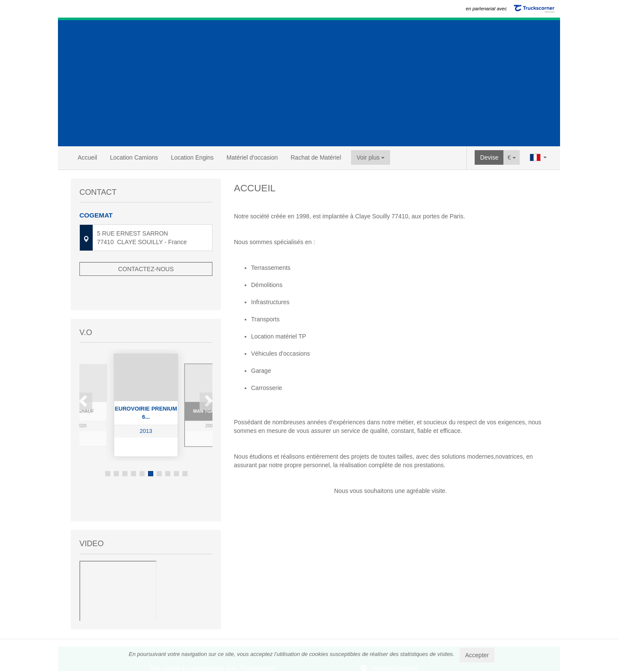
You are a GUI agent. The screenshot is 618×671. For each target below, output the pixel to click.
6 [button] (150, 447)
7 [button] (159, 447)
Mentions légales (395, 633)
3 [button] (124, 447)
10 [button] (185, 447)
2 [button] (116, 447)
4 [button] (133, 447)
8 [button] (167, 447)
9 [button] (176, 447)
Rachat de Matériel (316, 157)
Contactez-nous (146, 269)
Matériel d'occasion (252, 157)
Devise (489, 157)
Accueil (87, 157)
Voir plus (371, 157)
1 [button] (107, 447)
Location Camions (134, 157)
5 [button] (142, 447)
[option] (146, 379)
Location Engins (192, 157)
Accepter (477, 655)
